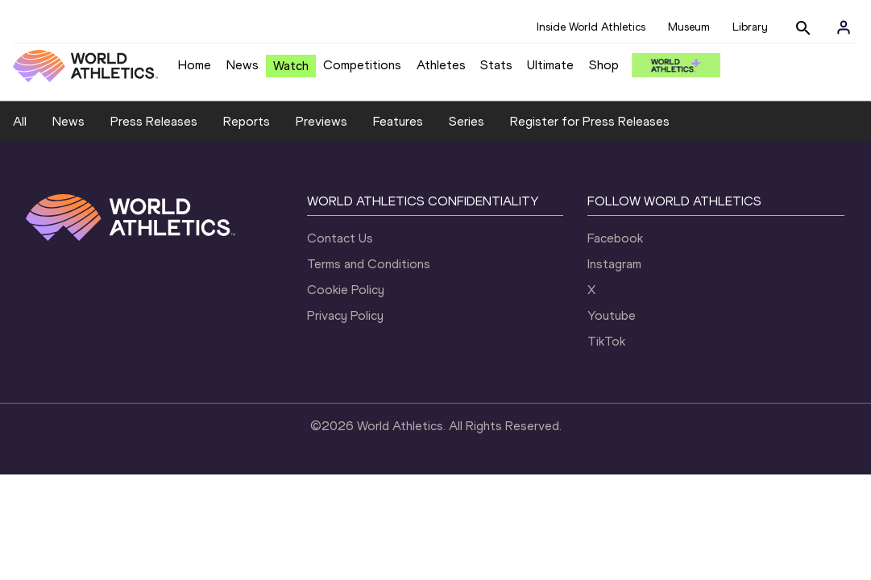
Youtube (611, 315)
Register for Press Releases (590, 121)
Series (466, 121)
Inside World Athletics (591, 27)
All (20, 121)
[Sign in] (843, 27)
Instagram (614, 263)
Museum (689, 27)
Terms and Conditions (368, 263)
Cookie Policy (345, 289)
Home (194, 64)
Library (750, 27)
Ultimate (550, 64)
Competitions (362, 64)
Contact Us (340, 238)
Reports (246, 121)
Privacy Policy (345, 315)
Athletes (441, 64)
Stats (496, 64)
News (242, 64)
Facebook (615, 238)
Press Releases (153, 121)
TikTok (606, 341)
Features (398, 121)
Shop (604, 64)
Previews (321, 121)
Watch (291, 65)
